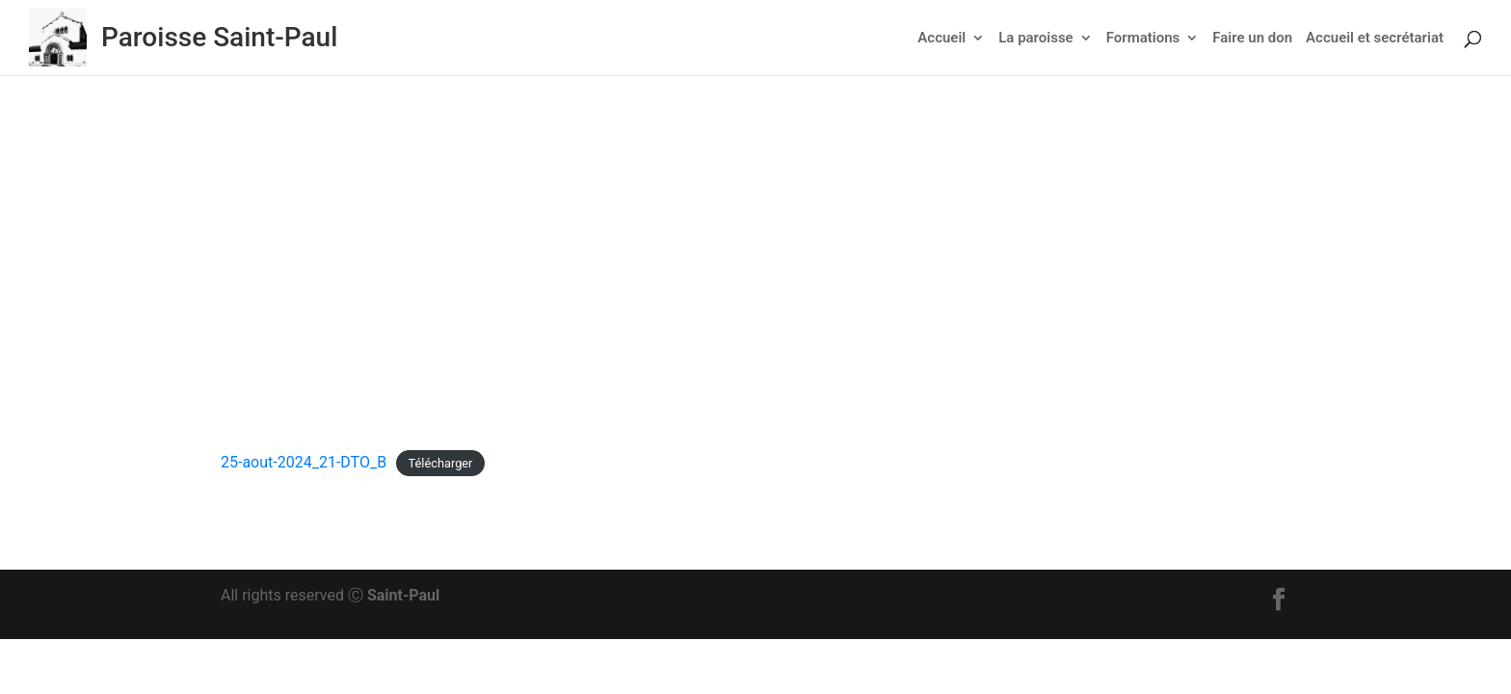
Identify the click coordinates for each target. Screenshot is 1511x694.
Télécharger (441, 463)
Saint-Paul (403, 595)
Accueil (941, 38)
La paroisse (1035, 38)
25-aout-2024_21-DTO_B (303, 462)
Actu (745, 259)
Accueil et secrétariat (1375, 38)
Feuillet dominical (828, 259)
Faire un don (1252, 38)
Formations (1143, 38)
